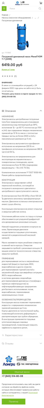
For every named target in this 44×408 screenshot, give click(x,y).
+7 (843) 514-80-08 (12, 376)
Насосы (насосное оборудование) (16, 17)
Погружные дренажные (12, 20)
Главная (5, 15)
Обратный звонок (22, 372)
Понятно (13, 401)
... (35, 18)
